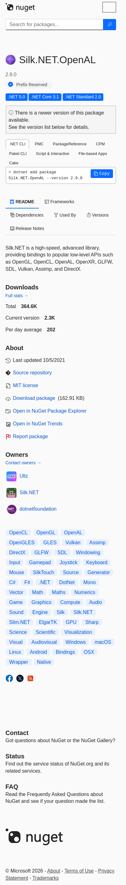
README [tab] (22, 202)
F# (27, 582)
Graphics (42, 602)
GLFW (41, 552)
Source (71, 572)
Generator (99, 572)
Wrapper (18, 662)
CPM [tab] (100, 144)
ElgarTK (48, 622)
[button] (102, 173)
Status (15, 756)
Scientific (46, 632)
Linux (15, 652)
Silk (61, 612)
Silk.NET (29, 492)
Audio (95, 602)
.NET (44, 582)
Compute (70, 602)
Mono (89, 582)
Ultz (24, 476)
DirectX (17, 552)
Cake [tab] (14, 163)
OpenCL (18, 532)
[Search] (109, 24)
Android (38, 652)
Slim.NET (19, 622)
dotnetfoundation (38, 509)
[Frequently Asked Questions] (12, 786)
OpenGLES (22, 542)
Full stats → (17, 295)
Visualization (78, 632)
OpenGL (46, 532)
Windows (76, 642)
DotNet (66, 582)
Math (37, 592)
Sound (16, 612)
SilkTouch (43, 572)
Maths (58, 592)
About (53, 870)
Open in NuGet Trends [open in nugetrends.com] (38, 423)
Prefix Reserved (31, 84)
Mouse (16, 572)
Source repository (32, 372)
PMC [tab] (39, 144)
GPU (71, 622)
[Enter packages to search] (54, 24)
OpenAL (73, 532)
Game (16, 602)
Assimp (97, 542)
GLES (50, 542)
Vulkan (72, 542)
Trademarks (45, 878)
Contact (17, 732)
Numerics (84, 592)
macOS (103, 642)
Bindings (65, 652)
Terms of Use (79, 870)
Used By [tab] (65, 215)
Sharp (92, 622)
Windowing (88, 552)
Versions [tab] (98, 215)
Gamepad (40, 562)
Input (14, 562)
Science (18, 632)
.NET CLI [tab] (17, 144)
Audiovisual (44, 642)
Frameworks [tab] (59, 202)
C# (12, 582)
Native (44, 662)
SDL (62, 552)
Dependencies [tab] (26, 215)
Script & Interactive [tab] (52, 153)
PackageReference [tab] (70, 144)
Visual (16, 642)
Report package (30, 436)
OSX (89, 652)
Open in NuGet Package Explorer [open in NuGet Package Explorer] (50, 411)
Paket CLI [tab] (18, 153)
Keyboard (97, 562)
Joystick (68, 562)
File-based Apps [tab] (93, 153)
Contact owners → (23, 462)
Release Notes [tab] (27, 228)
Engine (40, 612)
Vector (16, 592)
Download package (34, 398)
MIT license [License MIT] (25, 385)
